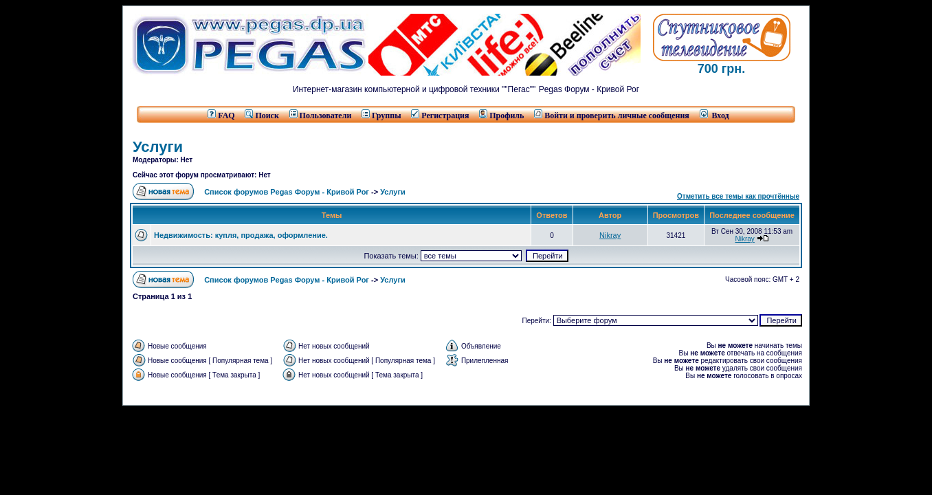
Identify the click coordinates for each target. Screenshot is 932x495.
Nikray (610, 235)
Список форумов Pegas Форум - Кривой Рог (286, 192)
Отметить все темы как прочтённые (738, 196)
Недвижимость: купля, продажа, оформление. (241, 235)
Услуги (158, 146)
